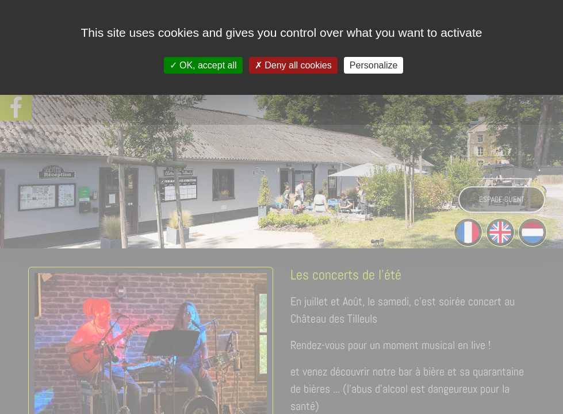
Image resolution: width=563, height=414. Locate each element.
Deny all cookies (293, 65)
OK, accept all (203, 65)
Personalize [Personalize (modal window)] (374, 65)
